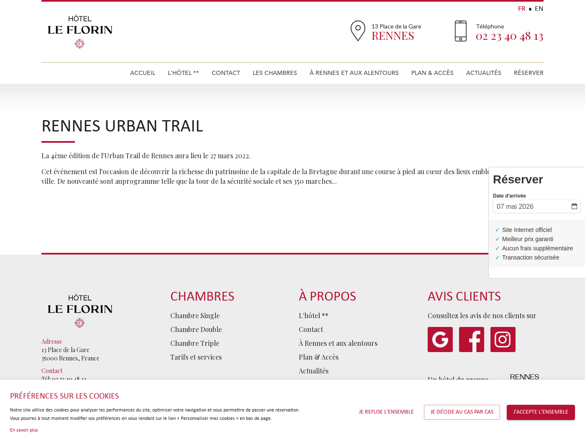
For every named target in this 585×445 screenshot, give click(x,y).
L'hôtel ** (183, 73)
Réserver (529, 73)
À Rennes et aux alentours (354, 73)
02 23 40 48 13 (510, 35)
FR (522, 9)
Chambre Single (195, 315)
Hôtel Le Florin (80, 31)
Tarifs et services (196, 356)
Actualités (483, 73)
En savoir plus (24, 430)
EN (539, 9)
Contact (226, 73)
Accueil (142, 73)
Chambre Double (196, 329)
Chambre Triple (194, 343)
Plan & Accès (432, 73)
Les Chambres (275, 73)
